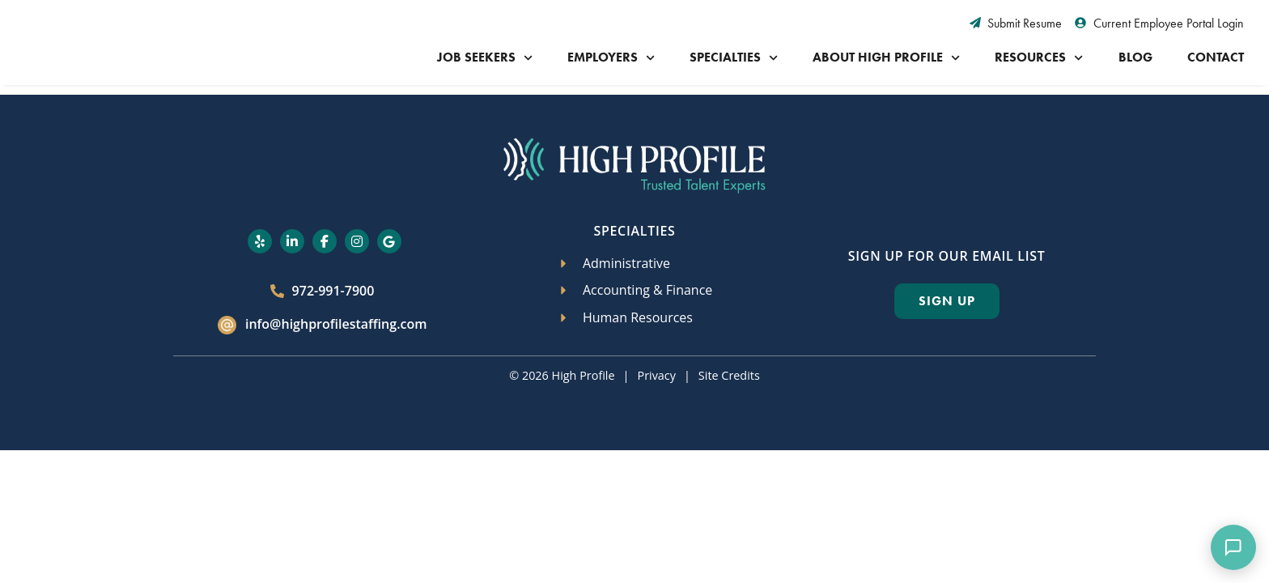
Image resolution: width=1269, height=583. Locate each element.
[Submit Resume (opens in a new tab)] (1016, 23)
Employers (611, 57)
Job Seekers (485, 57)
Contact (1215, 57)
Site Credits (729, 375)
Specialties (734, 57)
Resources (1039, 57)
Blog (1135, 57)
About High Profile (886, 57)
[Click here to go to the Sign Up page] (946, 301)
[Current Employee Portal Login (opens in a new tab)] (1159, 23)
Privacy (656, 375)
